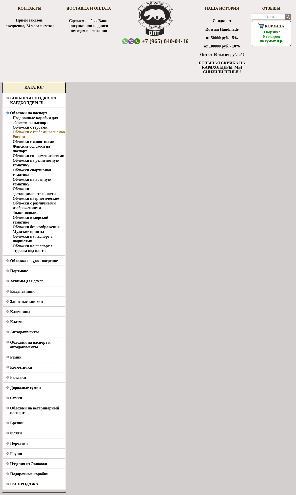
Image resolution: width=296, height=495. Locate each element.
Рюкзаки (18, 377)
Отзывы (271, 8)
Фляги (16, 433)
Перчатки (19, 443)
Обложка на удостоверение (34, 261)
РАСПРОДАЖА (24, 484)
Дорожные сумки (25, 387)
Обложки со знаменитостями (38, 156)
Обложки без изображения (36, 227)
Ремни (16, 357)
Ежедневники (22, 291)
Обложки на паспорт (28, 113)
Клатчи (17, 322)
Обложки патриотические (36, 198)
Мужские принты (28, 231)
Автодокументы (24, 332)
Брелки (17, 423)
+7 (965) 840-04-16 (161, 41)
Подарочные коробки (29, 474)
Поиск (288, 17)
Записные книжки (26, 301)
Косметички (21, 367)
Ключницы (20, 312)
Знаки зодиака (25, 212)
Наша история (222, 8)
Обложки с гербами (30, 127)
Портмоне (19, 271)
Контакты (30, 8)
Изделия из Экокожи (28, 464)
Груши (16, 453)
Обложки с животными (33, 141)
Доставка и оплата (89, 8)
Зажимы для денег (26, 281)
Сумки (16, 398)
